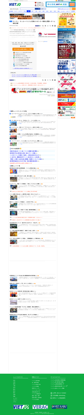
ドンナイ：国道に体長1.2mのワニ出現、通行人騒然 (21, 176)
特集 (58, 11)
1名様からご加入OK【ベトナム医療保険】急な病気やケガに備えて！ (27, 219)
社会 (25, 11)
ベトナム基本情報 (36, 380)
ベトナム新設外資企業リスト (59, 386)
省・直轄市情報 (35, 382)
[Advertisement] (31, 104)
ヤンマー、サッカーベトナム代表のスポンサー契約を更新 (24, 74)
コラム (14, 401)
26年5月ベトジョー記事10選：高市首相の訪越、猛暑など (22, 291)
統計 (51, 11)
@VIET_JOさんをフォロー (63, 8)
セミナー (20, 11)
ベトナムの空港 (35, 399)
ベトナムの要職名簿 (36, 393)
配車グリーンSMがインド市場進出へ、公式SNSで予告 (21, 201)
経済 (32, 11)
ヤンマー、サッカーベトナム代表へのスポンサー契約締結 (24, 76)
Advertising (62, 395)
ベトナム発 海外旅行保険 (57, 382)
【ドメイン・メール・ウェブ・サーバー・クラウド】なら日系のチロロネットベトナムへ (29, 27)
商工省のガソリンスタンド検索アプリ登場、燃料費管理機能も (23, 209)
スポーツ (68, 11)
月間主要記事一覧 (36, 391)
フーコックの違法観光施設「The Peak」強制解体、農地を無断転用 (24, 306)
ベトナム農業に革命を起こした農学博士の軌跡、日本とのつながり (24, 194)
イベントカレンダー (36, 390)
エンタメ (63, 11)
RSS (48, 412)
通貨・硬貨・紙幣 (36, 395)
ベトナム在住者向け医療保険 (58, 380)
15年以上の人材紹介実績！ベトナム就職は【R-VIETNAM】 (25, 191)
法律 (55, 11)
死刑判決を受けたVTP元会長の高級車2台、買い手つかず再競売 (23, 314)
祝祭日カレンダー (36, 388)
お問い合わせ (57, 393)
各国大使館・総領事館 (37, 397)
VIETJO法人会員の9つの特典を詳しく (22, 68)
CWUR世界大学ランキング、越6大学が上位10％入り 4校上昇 (23, 222)
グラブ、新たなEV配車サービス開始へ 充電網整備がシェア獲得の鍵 (25, 238)
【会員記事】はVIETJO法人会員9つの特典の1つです (20, 163)
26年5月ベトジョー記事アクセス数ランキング (20, 299)
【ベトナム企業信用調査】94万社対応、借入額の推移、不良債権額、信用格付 (30, 83)
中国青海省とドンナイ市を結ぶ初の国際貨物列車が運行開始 (23, 275)
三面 (36, 11)
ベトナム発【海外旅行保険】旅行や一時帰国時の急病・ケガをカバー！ (27, 217)
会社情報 (11, 11)
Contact (64, 393)
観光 (43, 11)
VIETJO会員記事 (15, 148)
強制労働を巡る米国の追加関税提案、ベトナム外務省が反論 (23, 168)
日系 (28, 11)
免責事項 (53, 95)
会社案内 (45, 412)
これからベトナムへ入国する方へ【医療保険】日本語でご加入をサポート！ (29, 85)
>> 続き (20, 116)
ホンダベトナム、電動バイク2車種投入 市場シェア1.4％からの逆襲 (24, 183)
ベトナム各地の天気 (36, 384)
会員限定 (73, 11)
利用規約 (49, 95)
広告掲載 (55, 395)
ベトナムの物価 (35, 386)
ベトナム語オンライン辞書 (57, 388)
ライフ (15, 11)
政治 (47, 11)
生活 (40, 11)
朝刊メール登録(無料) (59, 398)
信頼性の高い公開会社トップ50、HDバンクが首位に (21, 283)
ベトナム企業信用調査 (57, 384)
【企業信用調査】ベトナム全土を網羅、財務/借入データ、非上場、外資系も (28, 246)
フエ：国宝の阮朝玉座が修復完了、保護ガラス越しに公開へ (23, 230)
